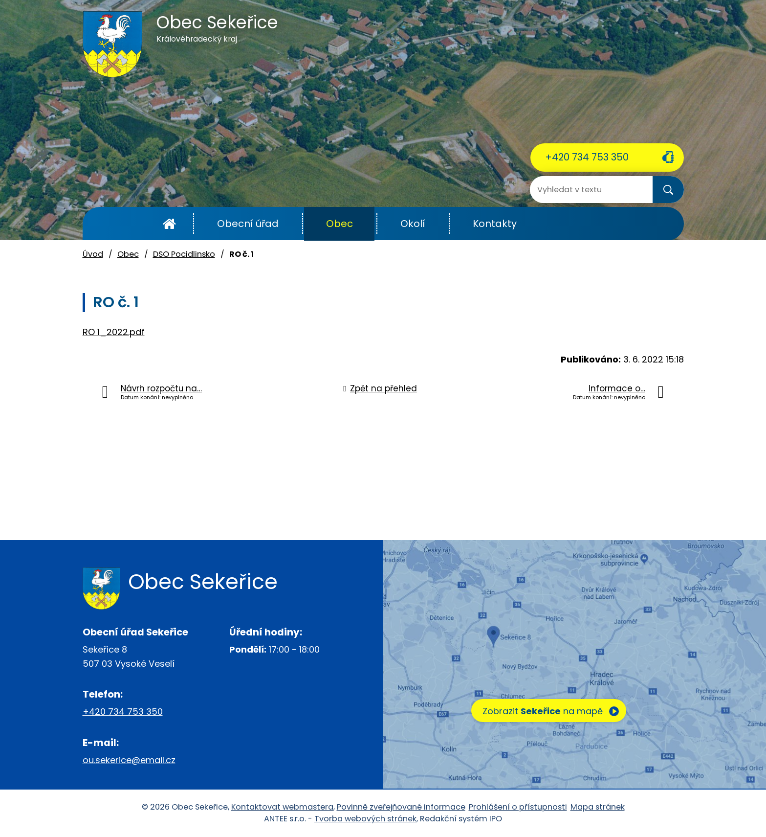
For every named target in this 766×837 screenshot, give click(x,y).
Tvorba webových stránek (365, 818)
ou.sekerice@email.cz (129, 760)
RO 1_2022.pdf (114, 332)
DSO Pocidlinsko (184, 254)
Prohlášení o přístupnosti (518, 807)
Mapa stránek (597, 807)
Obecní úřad (248, 223)
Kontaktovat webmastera (282, 807)
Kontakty (495, 223)
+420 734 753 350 (587, 157)
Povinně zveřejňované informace (401, 807)
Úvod (169, 224)
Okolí (412, 223)
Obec (339, 223)
